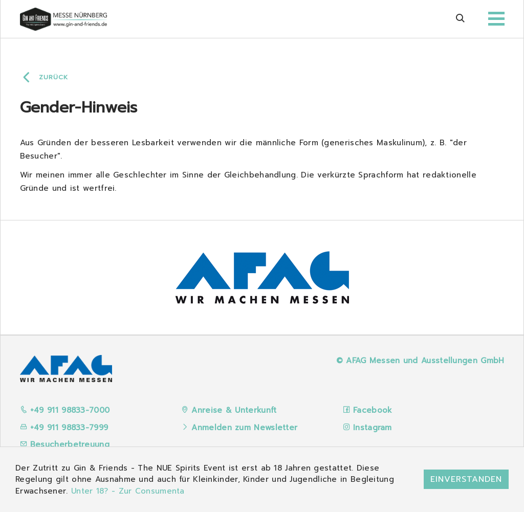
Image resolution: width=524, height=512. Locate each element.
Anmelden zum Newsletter (244, 427)
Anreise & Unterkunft (233, 410)
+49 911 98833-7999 (64, 427)
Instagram (372, 427)
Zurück (53, 77)
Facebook (372, 410)
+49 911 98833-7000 (65, 410)
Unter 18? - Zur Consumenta (128, 491)
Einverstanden (466, 479)
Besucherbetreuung (65, 444)
